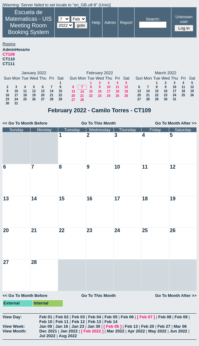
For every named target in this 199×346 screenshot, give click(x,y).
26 (34, 99)
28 (51, 99)
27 (42, 99)
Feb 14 (110, 321)
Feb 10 (45, 321)
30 (7, 103)
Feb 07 (146, 317)
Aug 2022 (68, 335)
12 (34, 91)
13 (42, 91)
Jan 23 (77, 326)
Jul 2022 (47, 335)
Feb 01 (45, 317)
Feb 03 (78, 317)
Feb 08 (164, 317)
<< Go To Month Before (25, 123)
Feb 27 (164, 326)
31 (16, 103)
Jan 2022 (69, 331)
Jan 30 (93, 326)
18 (25, 95)
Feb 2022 (92, 331)
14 (51, 91)
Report (126, 22)
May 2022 (157, 331)
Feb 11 (62, 321)
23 (7, 99)
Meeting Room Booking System (28, 28)
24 (16, 99)
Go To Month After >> (175, 123)
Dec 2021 (48, 331)
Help (96, 22)
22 (60, 95)
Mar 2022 (115, 331)
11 (25, 91)
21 (51, 95)
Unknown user (183, 19)
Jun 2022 (178, 331)
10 (16, 91)
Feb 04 (94, 317)
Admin (110, 22)
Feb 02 (62, 317)
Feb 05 (110, 317)
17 (16, 95)
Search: (153, 19)
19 (34, 95)
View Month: (14, 331)
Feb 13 (94, 321)
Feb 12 (78, 321)
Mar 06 (180, 326)
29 (60, 99)
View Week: (14, 326)
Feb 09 (180, 317)
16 (7, 95)
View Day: (12, 317)
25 (25, 99)
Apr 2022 (136, 331)
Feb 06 (127, 317)
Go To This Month (98, 123)
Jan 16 (61, 326)
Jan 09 (45, 326)
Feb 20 (147, 326)
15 (60, 91)
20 (42, 95)
